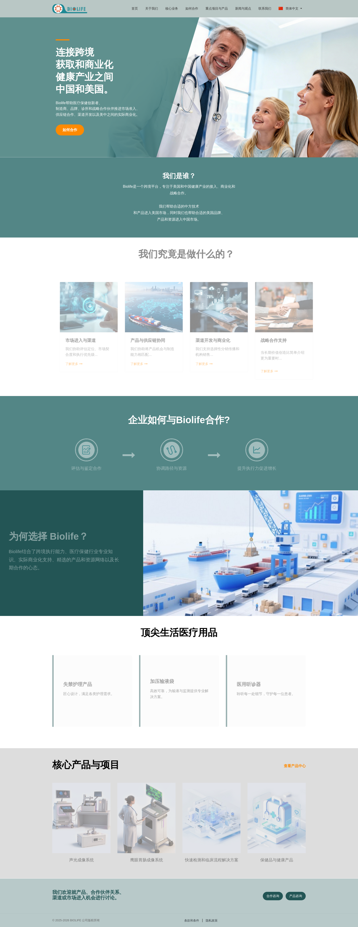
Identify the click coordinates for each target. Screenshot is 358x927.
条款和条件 (191, 920)
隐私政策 (212, 920)
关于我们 (151, 8)
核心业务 (171, 8)
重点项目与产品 (216, 8)
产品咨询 (295, 896)
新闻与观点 (243, 8)
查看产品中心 (295, 766)
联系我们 (264, 8)
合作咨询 (272, 896)
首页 (135, 8)
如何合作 (191, 8)
